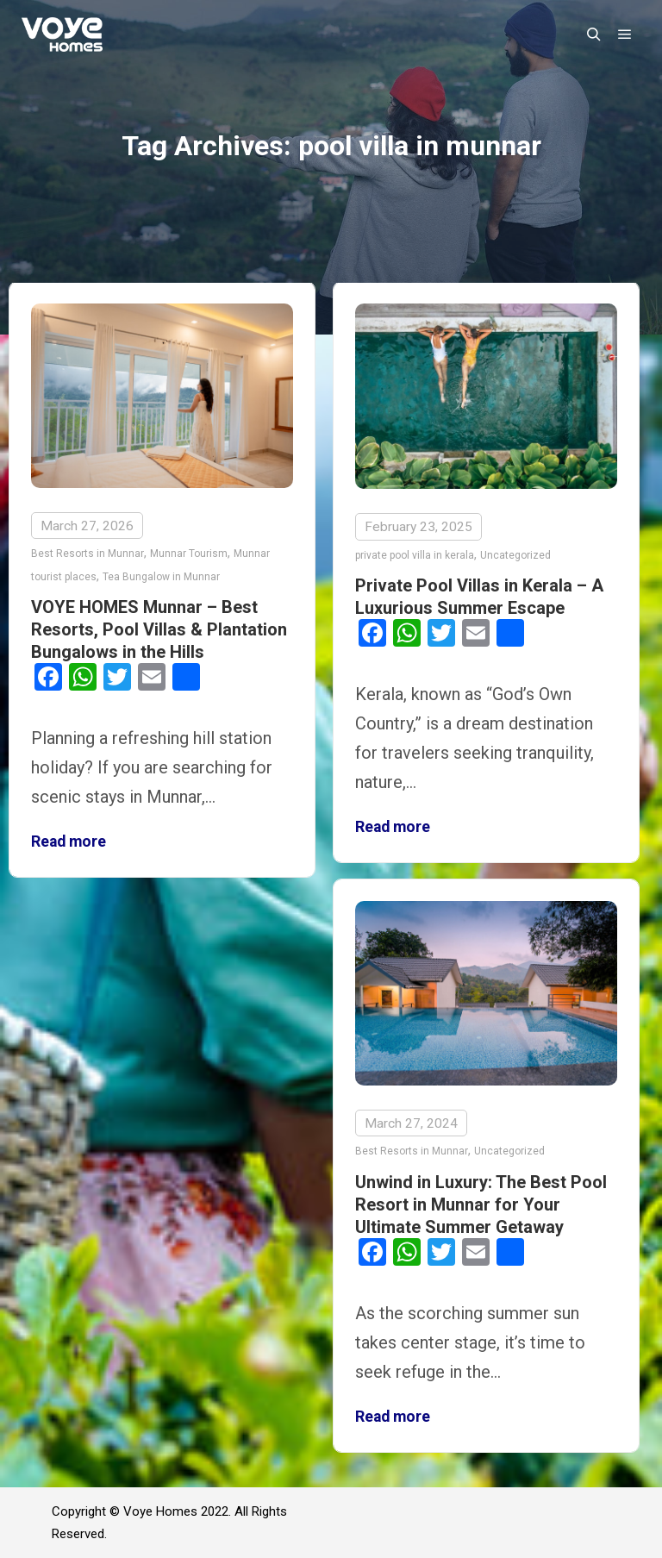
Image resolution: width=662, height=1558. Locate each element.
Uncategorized (515, 555)
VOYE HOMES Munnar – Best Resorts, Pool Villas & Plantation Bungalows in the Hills (159, 629)
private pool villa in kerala (414, 555)
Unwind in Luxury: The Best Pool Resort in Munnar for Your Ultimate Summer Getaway (481, 1203)
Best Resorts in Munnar (87, 553)
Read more (68, 841)
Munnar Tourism (189, 553)
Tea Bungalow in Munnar (161, 577)
